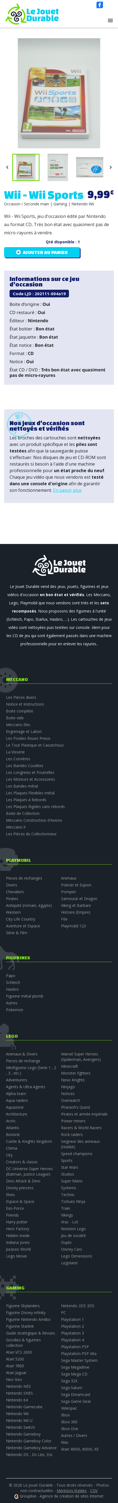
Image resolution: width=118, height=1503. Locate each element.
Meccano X (16, 827)
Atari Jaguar (16, 1372)
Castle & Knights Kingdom (29, 1141)
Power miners (73, 1120)
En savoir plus (67, 490)
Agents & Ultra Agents (25, 1086)
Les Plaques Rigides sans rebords (35, 806)
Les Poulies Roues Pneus (28, 738)
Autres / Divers (74, 1435)
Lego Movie (16, 1256)
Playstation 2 (72, 1326)
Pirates (12, 898)
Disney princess (20, 1187)
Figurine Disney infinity (26, 1312)
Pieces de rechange (23, 1060)
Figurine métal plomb (24, 996)
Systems (68, 1187)
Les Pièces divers (21, 697)
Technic (68, 1194)
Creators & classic (22, 1161)
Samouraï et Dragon (79, 898)
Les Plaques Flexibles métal (30, 792)
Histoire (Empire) (75, 912)
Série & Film (16, 932)
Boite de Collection (23, 813)
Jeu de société (73, 1235)
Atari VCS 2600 (19, 1352)
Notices (68, 1093)
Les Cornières (18, 758)
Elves (10, 1194)
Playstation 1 (72, 1319)
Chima (11, 1148)
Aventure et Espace (23, 925)
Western (13, 912)
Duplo (66, 1242)
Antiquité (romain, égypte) (29, 905)
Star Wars (69, 1167)
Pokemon (14, 1009)
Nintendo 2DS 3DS (77, 1305)
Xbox (65, 1415)
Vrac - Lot (69, 1221)
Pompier (68, 891)
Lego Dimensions (76, 1256)
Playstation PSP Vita (78, 1353)
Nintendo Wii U (19, 1420)
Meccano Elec (18, 724)
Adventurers (16, 1079)
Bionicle (13, 1134)
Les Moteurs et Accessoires (30, 779)
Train (65, 1208)
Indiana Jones (18, 1242)
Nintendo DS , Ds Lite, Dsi (29, 1454)
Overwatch (70, 1100)
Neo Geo (14, 1379)
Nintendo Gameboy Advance (31, 1447)
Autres (11, 1002)
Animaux (68, 878)
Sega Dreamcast (75, 1394)
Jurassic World (18, 1249)
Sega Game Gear (76, 1401)
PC (63, 1312)
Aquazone (15, 1107)
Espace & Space (20, 1201)
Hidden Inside (18, 1235)
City (9, 1155)
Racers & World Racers (81, 1127)
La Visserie (15, 752)
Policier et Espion (76, 884)
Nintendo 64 (17, 1400)
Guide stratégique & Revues (30, 1333)
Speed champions (76, 1153)
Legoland (69, 1262)
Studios (67, 1174)
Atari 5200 (15, 1359)
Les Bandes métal (22, 786)
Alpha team (16, 1093)
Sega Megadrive (75, 1367)
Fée (64, 919)
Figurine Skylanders (23, 1305)
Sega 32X (69, 1380)
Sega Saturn (71, 1387)
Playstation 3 (72, 1333)
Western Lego (73, 1228)
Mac (65, 1442)
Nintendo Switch (20, 1427)
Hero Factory (17, 1228)
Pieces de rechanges (24, 878)
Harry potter (17, 1221)
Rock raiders (72, 1134)
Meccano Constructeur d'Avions (34, 820)
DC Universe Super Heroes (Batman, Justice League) (29, 1171)
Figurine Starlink (20, 1326)
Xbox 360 (69, 1421)
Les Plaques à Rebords (26, 799)
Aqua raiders (17, 1100)
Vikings (67, 1215)
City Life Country (20, 919)
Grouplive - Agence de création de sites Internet (62, 1496)
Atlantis (12, 1127)
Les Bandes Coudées (24, 765)
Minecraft (69, 1066)
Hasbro (12, 989)
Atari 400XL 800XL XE (80, 1449)
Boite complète (19, 711)
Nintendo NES (18, 1386)
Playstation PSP (75, 1346)
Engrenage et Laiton (24, 731)
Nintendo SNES (19, 1393)
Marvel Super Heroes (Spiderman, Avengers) (81, 1056)
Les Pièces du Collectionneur (31, 833)
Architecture (16, 1114)
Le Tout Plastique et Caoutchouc (35, 745)
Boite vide (15, 717)
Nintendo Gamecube (24, 1406)
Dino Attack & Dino (23, 1181)
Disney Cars (71, 1249)
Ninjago (68, 1086)
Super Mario (72, 1181)
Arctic (11, 1120)
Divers (11, 884)
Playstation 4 (72, 1339)
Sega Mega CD (74, 1374)
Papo (10, 975)
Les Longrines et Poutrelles (30, 772)
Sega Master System (79, 1360)
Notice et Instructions (25, 704)
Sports (66, 1160)
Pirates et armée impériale (84, 1114)
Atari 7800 (15, 1365)
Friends (12, 1215)
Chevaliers (15, 891)
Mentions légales (72, 1490)
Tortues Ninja (73, 1201)
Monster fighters (75, 1073)
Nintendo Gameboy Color (28, 1440)
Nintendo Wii (17, 1413)
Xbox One (69, 1428)
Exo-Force (15, 1208)
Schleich (13, 982)
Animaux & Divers (22, 1054)
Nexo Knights (73, 1079)
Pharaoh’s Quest (75, 1107)
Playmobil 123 (73, 925)
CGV (94, 1490)
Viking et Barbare (76, 905)
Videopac (69, 1408)
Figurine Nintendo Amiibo (28, 1319)
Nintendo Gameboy (23, 1434)
